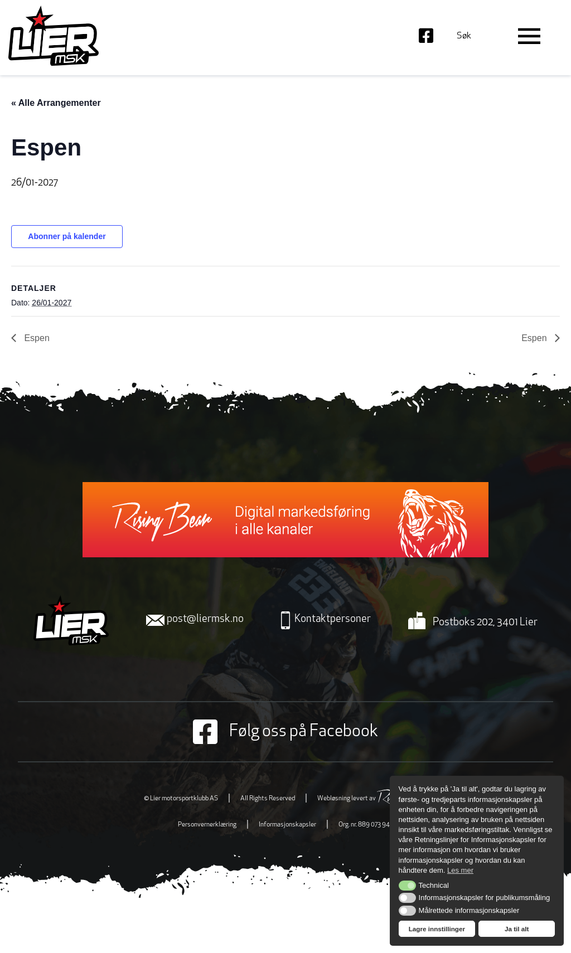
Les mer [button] (460, 870)
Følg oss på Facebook (285, 732)
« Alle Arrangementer (56, 103)
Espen (36, 338)
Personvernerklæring (207, 824)
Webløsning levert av (372, 798)
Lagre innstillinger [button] (437, 928)
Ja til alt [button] (517, 928)
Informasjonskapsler (287, 824)
